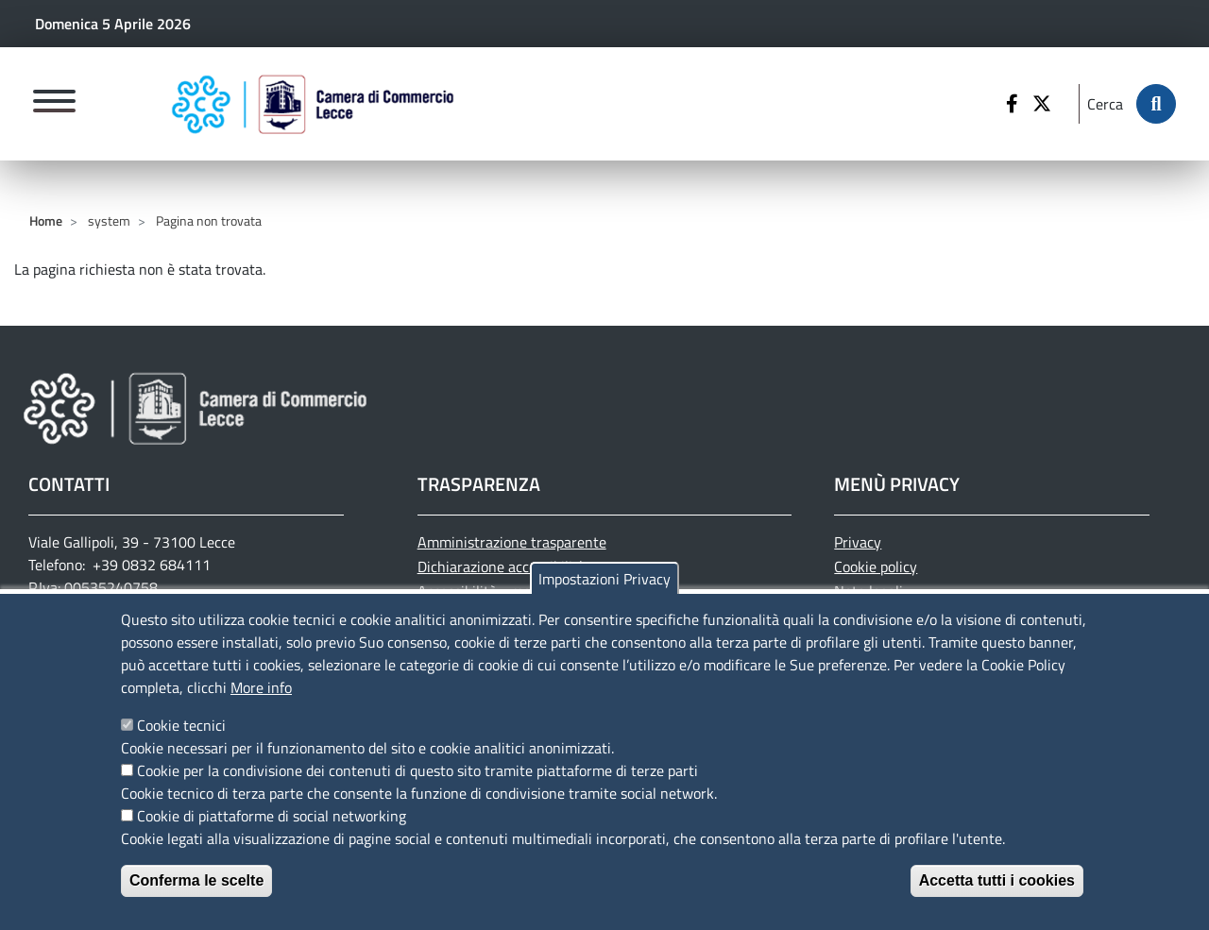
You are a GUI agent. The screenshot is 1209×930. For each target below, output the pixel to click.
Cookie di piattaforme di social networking (271, 832)
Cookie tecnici (181, 742)
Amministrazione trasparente (511, 542)
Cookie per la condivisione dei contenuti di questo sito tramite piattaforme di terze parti (417, 787)
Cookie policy (875, 566)
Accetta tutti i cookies (997, 897)
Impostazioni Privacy (604, 595)
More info (261, 704)
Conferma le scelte (196, 897)
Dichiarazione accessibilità (501, 566)
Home (45, 220)
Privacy (857, 542)
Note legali (868, 591)
